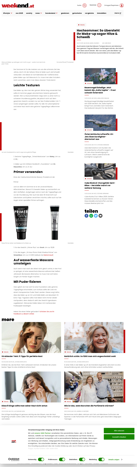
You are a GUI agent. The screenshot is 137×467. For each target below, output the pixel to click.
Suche (81, 5)
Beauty (82, 25)
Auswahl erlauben (119, 440)
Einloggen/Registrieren (114, 5)
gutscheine (77, 13)
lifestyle (8, 13)
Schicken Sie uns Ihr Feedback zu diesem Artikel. (34, 312)
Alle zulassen (119, 434)
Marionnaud (48, 255)
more (118, 13)
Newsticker (95, 5)
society (29, 13)
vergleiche (89, 13)
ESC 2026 (19, 13)
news (38, 13)
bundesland (51, 13)
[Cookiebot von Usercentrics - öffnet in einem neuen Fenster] (13, 462)
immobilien (101, 13)
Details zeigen (113, 463)
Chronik (89, 83)
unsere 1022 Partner (42, 436)
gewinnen (65, 13)
